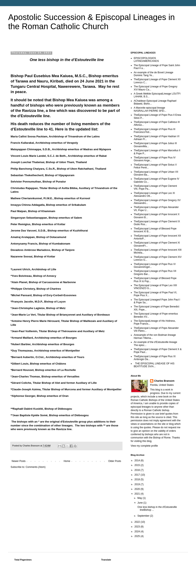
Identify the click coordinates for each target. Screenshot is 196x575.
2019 (138, 484)
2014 (138, 460)
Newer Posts (19, 461)
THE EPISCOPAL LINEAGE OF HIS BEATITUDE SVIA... (154, 365)
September (143, 515)
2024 (138, 531)
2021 (138, 493)
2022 (138, 522)
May (140, 498)
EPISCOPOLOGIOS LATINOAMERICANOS (146, 59)
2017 (138, 474)
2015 (138, 465)
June (140, 502)
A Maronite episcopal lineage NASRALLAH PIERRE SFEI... (150, 109)
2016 (138, 470)
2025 (138, 536)
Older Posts (114, 461)
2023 (138, 526)
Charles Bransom (164, 380)
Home (67, 461)
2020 (138, 489)
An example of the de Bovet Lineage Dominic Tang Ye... (153, 74)
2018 (138, 479)
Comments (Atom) (35, 467)
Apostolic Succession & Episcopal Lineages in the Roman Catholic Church (91, 22)
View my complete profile (144, 445)
